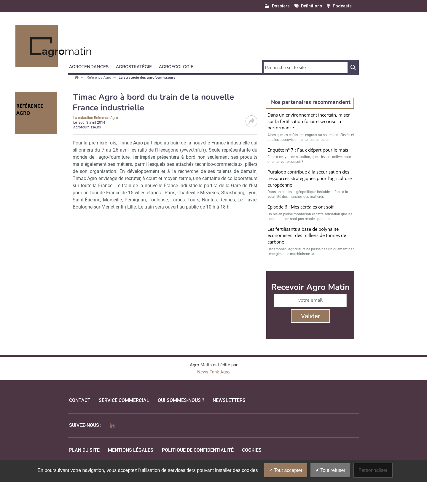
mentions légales (130, 450)
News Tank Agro (213, 372)
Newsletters (229, 400)
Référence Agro (99, 77)
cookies (252, 450)
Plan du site (84, 450)
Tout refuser (330, 470)
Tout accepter (285, 470)
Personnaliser (373, 470)
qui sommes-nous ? (181, 400)
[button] (91, 65)
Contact (79, 400)
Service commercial (124, 400)
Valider (310, 316)
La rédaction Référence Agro (95, 118)
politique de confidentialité (198, 450)
